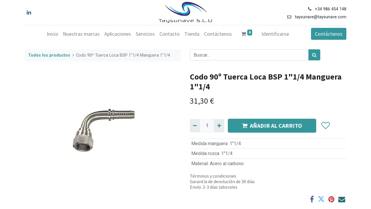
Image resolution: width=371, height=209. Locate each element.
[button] (325, 125)
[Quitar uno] (195, 125)
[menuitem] (52, 34)
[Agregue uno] (219, 125)
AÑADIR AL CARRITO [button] (272, 125)
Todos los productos (49, 55)
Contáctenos (329, 33)
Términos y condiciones (213, 176)
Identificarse (275, 33)
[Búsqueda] (314, 54)
